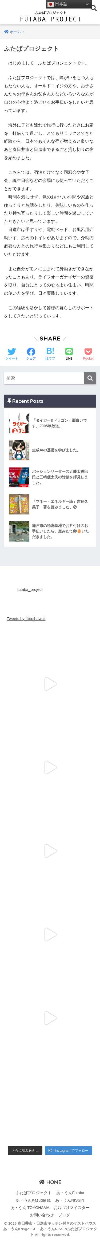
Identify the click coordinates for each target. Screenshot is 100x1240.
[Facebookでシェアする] (31, 354)
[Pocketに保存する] (88, 354)
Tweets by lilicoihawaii (26, 619)
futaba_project (29, 589)
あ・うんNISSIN (69, 1200)
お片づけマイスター (72, 1208)
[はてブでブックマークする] (50, 354)
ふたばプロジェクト (34, 1193)
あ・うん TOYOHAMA (30, 1208)
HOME (50, 1182)
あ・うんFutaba (70, 1193)
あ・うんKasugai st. (33, 1200)
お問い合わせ (42, 1215)
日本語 (57, 4)
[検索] (90, 378)
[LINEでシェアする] (69, 354)
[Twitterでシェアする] (11, 354)
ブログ (64, 1215)
